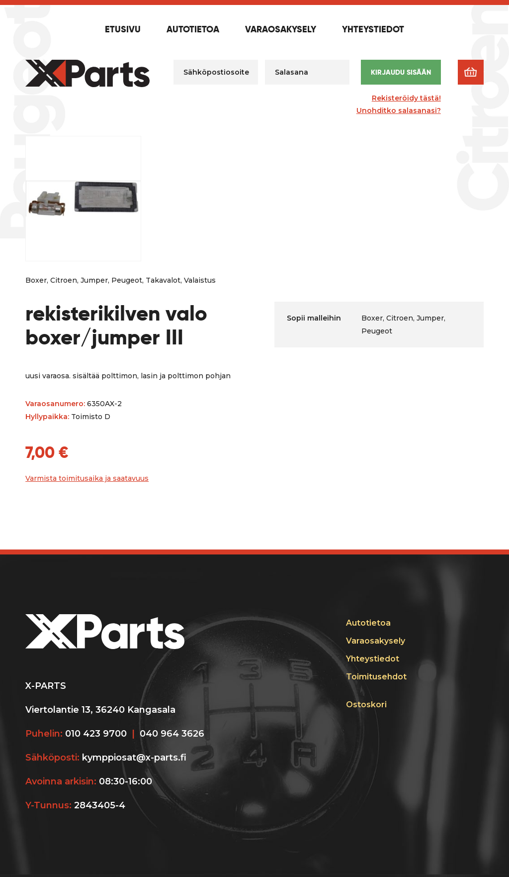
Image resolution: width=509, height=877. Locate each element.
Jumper (94, 280)
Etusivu (123, 30)
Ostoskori (366, 704)
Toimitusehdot (376, 676)
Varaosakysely (280, 30)
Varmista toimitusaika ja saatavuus (87, 478)
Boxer (36, 280)
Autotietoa (193, 30)
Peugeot (126, 280)
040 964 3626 (172, 733)
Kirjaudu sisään (401, 72)
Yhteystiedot (373, 30)
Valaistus (200, 280)
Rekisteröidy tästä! (406, 98)
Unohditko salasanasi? (398, 110)
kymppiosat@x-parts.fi (134, 757)
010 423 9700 (96, 733)
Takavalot (163, 280)
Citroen (63, 280)
